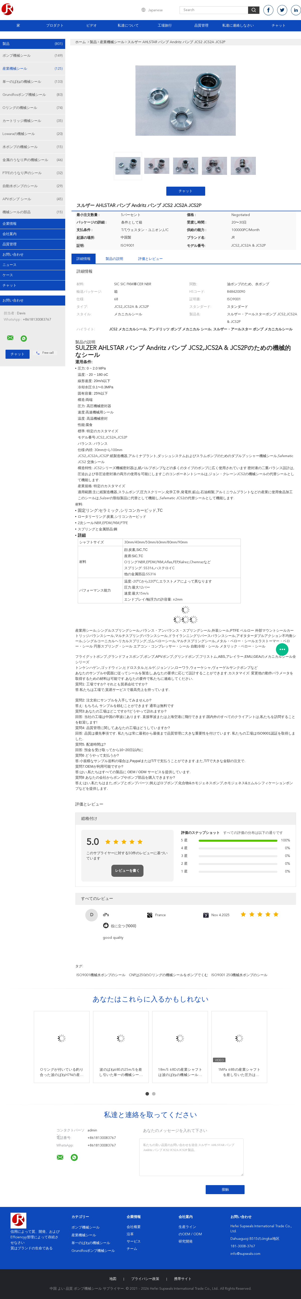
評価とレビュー (150, 259)
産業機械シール (33, 68)
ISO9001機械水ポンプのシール (101, 975)
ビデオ (91, 25)
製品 (33, 44)
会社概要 (134, 1227)
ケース (8, 275)
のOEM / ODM (190, 1234)
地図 (112, 1279)
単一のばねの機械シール (33, 81)
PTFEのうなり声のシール (33, 173)
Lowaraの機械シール (33, 133)
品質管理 (201, 25)
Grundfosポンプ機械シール (33, 94)
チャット (279, 25)
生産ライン (187, 1227)
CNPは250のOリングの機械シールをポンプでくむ (168, 975)
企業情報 (10, 224)
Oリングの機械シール (33, 107)
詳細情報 (84, 259)
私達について (128, 25)
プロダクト (55, 25)
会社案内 (10, 234)
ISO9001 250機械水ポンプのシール (239, 975)
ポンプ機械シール (33, 55)
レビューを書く (127, 871)
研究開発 (186, 1241)
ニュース (10, 265)
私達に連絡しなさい (238, 25)
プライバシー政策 (145, 1279)
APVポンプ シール (33, 199)
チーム (132, 1249)
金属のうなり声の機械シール (33, 160)
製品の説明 (114, 259)
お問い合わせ (13, 254)
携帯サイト (183, 1279)
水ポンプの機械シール (33, 147)
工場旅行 (165, 25)
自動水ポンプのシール (33, 186)
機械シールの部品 (33, 212)
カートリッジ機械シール (33, 120)
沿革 (130, 1234)
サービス (134, 1241)
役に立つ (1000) (123, 926)
